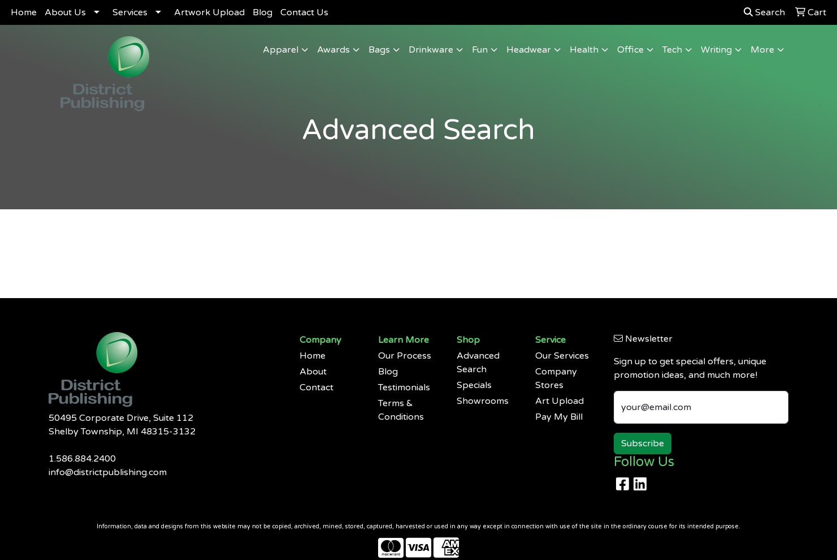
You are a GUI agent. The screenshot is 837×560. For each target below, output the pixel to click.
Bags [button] (379, 49)
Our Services (562, 355)
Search (764, 12)
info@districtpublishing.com (108, 472)
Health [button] (584, 49)
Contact (316, 387)
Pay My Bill (559, 417)
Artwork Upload (209, 12)
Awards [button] (333, 49)
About (313, 371)
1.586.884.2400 (82, 458)
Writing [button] (716, 49)
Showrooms (483, 401)
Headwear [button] (528, 49)
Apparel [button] (280, 49)
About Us (65, 12)
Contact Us (304, 12)
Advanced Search (478, 362)
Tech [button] (672, 49)
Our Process (404, 355)
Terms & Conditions (401, 410)
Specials (474, 385)
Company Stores (556, 378)
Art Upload (559, 401)
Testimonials (404, 387)
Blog (262, 12)
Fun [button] (480, 49)
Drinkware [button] (431, 49)
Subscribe (642, 443)
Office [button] (630, 49)
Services (130, 12)
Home (24, 12)
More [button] (762, 49)
